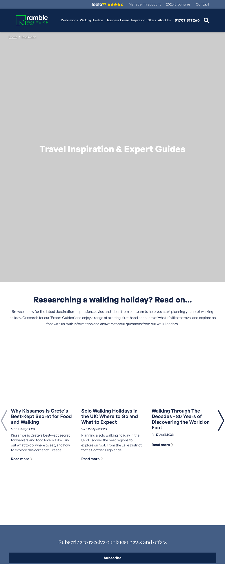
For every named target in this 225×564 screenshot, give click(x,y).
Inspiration (138, 20)
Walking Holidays (91, 20)
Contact (202, 4)
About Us (164, 20)
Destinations (69, 20)
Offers (152, 20)
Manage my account (145, 4)
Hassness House (117, 20)
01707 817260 (187, 20)
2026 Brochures (178, 4)
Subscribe (112, 558)
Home (13, 37)
